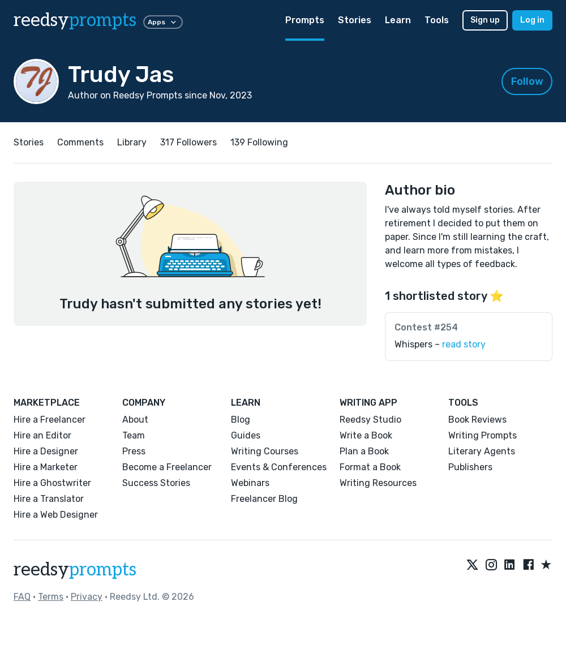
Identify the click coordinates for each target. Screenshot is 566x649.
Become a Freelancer (167, 467)
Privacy (86, 596)
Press (133, 451)
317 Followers (188, 142)
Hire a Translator (49, 498)
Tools (436, 20)
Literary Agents (481, 451)
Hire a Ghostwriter (52, 483)
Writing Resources (378, 483)
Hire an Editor (42, 435)
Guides (245, 435)
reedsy (75, 570)
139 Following (259, 142)
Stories (354, 20)
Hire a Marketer (46, 467)
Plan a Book (364, 451)
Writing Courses (264, 451)
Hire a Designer (46, 451)
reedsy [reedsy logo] (75, 20)
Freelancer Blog (264, 498)
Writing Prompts (482, 435)
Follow (527, 81)
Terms (50, 596)
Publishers (470, 467)
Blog (240, 419)
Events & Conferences (279, 467)
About (135, 419)
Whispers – (440, 344)
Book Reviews (477, 419)
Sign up (485, 20)
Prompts (304, 20)
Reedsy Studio (370, 419)
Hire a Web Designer (56, 514)
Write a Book (366, 435)
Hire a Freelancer (49, 419)
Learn (398, 20)
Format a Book (370, 467)
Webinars (250, 483)
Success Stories (156, 483)
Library (132, 142)
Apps (163, 22)
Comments (80, 142)
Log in (532, 20)
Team (133, 435)
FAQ (22, 596)
